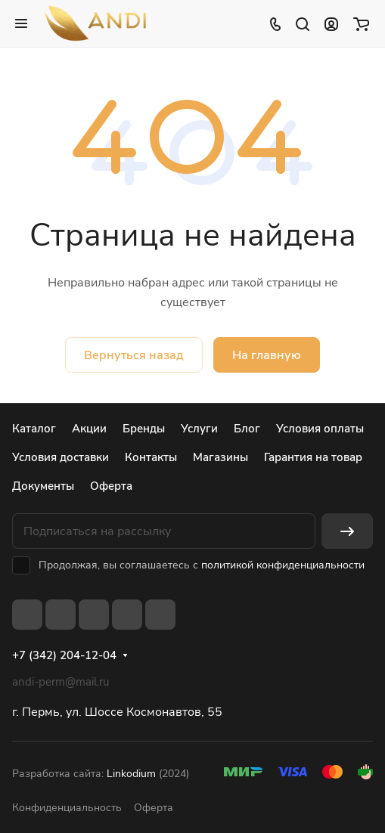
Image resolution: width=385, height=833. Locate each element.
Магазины (220, 457)
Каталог (34, 428)
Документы (43, 486)
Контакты (151, 457)
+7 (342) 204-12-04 (64, 655)
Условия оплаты (320, 428)
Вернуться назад (134, 355)
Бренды (144, 428)
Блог (247, 428)
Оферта (111, 486)
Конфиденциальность (67, 807)
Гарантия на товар (313, 457)
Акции (89, 428)
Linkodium (131, 773)
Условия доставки (60, 457)
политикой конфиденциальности (283, 565)
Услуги (199, 428)
